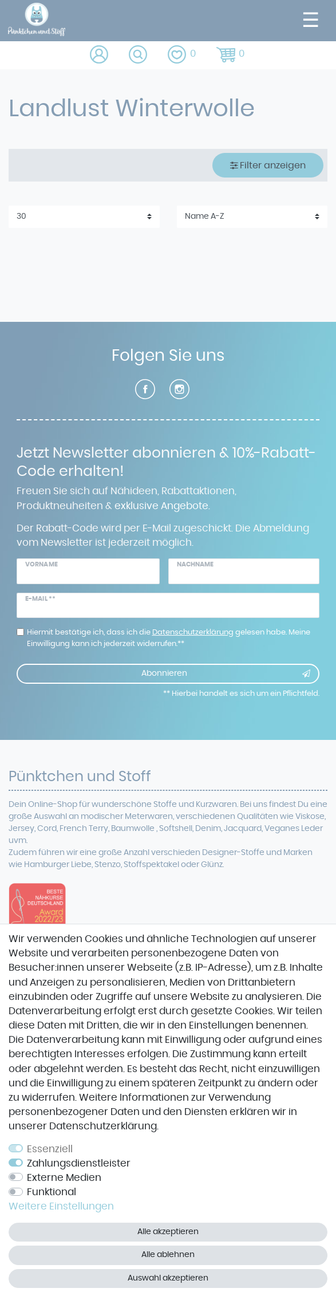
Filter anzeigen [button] (268, 165)
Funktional (51, 1192)
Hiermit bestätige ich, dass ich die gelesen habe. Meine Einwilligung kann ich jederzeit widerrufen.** (168, 638)
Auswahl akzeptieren (168, 1278)
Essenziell (50, 1149)
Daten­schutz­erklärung (103, 1126)
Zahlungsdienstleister (79, 1163)
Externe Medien (64, 1178)
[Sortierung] (252, 217)
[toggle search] (139, 55)
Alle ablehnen (168, 1255)
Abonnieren (226, 674)
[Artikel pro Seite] (84, 217)
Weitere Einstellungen (61, 1206)
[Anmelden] (100, 55)
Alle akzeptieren (168, 1232)
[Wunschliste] (183, 55)
